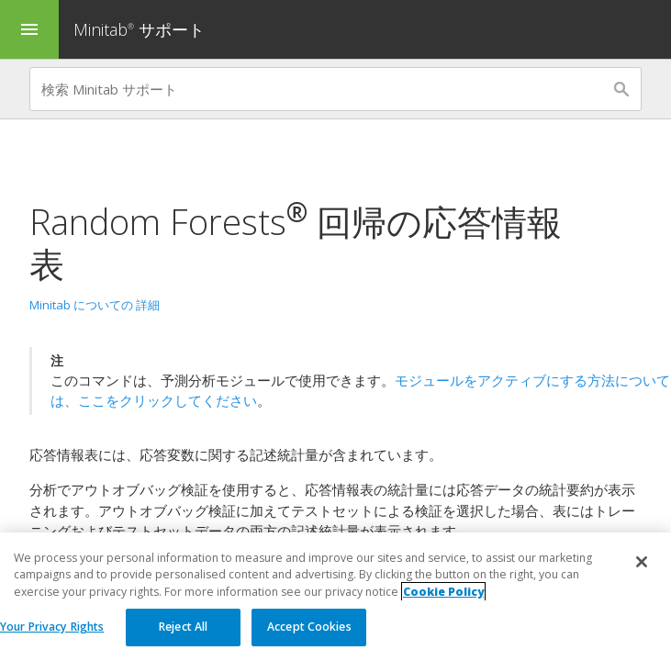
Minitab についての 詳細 (94, 305)
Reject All (183, 627)
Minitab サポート (139, 29)
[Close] (641, 563)
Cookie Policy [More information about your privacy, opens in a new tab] (443, 591)
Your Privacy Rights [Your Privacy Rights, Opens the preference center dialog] (52, 627)
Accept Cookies (309, 627)
